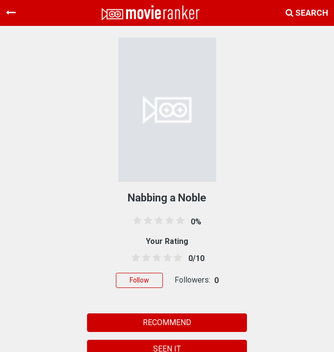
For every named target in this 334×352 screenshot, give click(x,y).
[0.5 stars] (134, 258)
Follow (139, 280)
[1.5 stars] (144, 258)
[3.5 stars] (165, 258)
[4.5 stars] (176, 258)
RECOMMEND (167, 322)
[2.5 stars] (155, 258)
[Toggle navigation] (11, 13)
